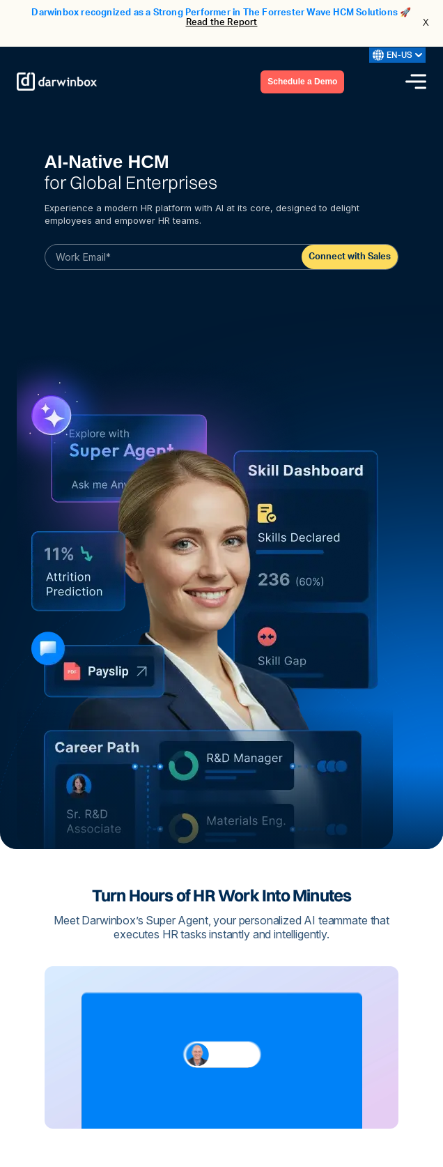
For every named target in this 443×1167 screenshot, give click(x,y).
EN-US (397, 55)
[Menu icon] (415, 81)
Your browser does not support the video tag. (222, 1047)
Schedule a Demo (302, 81)
